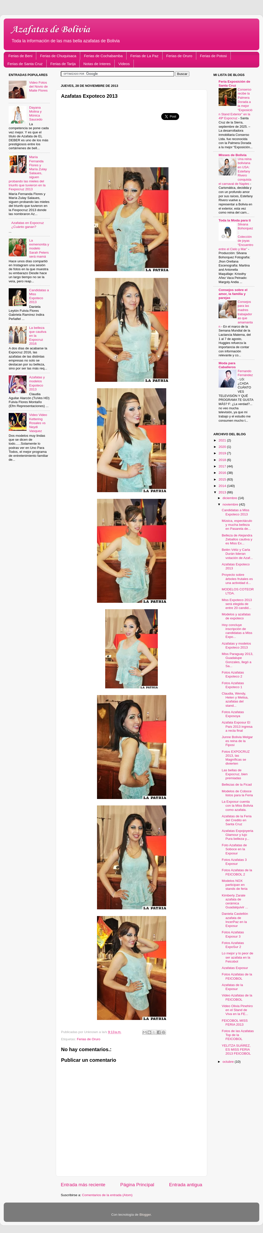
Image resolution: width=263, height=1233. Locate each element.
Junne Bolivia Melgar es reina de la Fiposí (237, 741)
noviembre (231, 504)
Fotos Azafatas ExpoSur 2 (233, 945)
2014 (223, 486)
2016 (223, 473)
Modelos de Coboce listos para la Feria (237, 793)
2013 (223, 492)
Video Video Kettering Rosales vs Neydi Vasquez (38, 423)
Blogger (145, 1214)
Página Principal (137, 1184)
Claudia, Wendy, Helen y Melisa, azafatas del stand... (235, 699)
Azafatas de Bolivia (50, 29)
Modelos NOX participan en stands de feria (235, 885)
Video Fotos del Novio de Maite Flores (38, 86)
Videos (124, 64)
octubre (229, 1062)
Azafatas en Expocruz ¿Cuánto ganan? (27, 225)
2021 (223, 440)
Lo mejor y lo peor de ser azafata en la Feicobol (237, 957)
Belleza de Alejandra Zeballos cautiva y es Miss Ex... (237, 539)
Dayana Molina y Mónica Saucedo (35, 113)
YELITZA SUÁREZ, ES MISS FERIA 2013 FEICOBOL (236, 1049)
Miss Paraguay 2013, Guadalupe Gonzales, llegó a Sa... (237, 660)
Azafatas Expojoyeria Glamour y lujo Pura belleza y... (237, 835)
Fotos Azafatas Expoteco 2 (233, 674)
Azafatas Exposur (235, 968)
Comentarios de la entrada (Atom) (107, 1195)
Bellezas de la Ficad (237, 784)
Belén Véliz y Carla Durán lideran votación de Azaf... (237, 553)
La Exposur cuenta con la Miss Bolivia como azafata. (237, 805)
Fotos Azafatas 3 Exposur (234, 862)
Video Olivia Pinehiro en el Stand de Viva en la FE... (237, 1010)
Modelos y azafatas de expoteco (236, 616)
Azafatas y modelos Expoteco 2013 (37, 383)
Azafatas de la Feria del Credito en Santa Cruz (237, 820)
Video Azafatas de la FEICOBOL (237, 997)
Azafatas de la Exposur (232, 987)
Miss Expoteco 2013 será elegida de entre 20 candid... (237, 604)
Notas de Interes (97, 64)
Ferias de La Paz (144, 56)
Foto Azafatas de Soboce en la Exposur (234, 849)
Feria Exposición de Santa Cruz (234, 83)
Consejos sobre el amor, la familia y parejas (233, 294)
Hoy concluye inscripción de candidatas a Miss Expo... (237, 631)
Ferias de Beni (20, 56)
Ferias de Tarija (63, 64)
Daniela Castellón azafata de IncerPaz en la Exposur (235, 920)
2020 (223, 447)
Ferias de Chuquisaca (58, 56)
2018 (223, 460)
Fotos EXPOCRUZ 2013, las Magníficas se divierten (236, 758)
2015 (223, 479)
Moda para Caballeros (227, 365)
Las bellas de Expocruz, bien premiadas (235, 774)
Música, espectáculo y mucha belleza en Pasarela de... (237, 525)
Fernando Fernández (245, 373)
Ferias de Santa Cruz (25, 64)
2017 (223, 466)
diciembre (230, 498)
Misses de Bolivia (233, 155)
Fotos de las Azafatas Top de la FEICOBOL (238, 1035)
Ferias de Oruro (179, 56)
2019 (223, 453)
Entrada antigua (185, 1184)
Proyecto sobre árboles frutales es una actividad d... (237, 578)
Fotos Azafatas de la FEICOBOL (237, 976)
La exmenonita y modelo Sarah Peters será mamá (39, 248)
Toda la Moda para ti (235, 220)
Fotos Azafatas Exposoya (233, 714)
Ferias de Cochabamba (103, 56)
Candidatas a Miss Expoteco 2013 (39, 296)
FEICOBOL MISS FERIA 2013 (235, 1022)
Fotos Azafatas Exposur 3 (233, 934)
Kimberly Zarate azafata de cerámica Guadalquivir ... (235, 901)
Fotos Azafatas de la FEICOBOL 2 (237, 872)
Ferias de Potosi (213, 56)
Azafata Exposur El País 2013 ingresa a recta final (237, 726)
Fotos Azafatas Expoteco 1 (233, 685)
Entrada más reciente (83, 1184)
